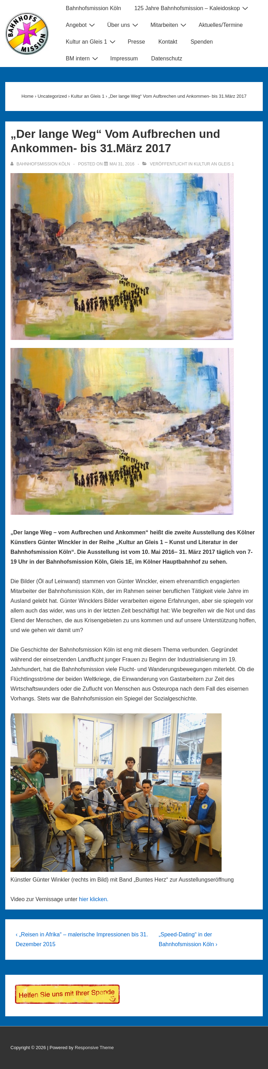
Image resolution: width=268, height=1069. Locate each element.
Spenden (202, 42)
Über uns (123, 25)
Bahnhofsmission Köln (93, 8)
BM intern (83, 58)
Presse (136, 42)
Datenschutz (166, 58)
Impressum (124, 58)
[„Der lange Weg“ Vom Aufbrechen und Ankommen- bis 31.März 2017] (122, 164)
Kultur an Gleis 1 (91, 41)
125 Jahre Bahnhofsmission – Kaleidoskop (192, 8)
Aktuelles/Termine (221, 25)
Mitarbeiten (169, 25)
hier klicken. (93, 899)
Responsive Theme (94, 1047)
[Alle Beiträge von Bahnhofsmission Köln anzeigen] (40, 164)
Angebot (81, 25)
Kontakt (167, 42)
